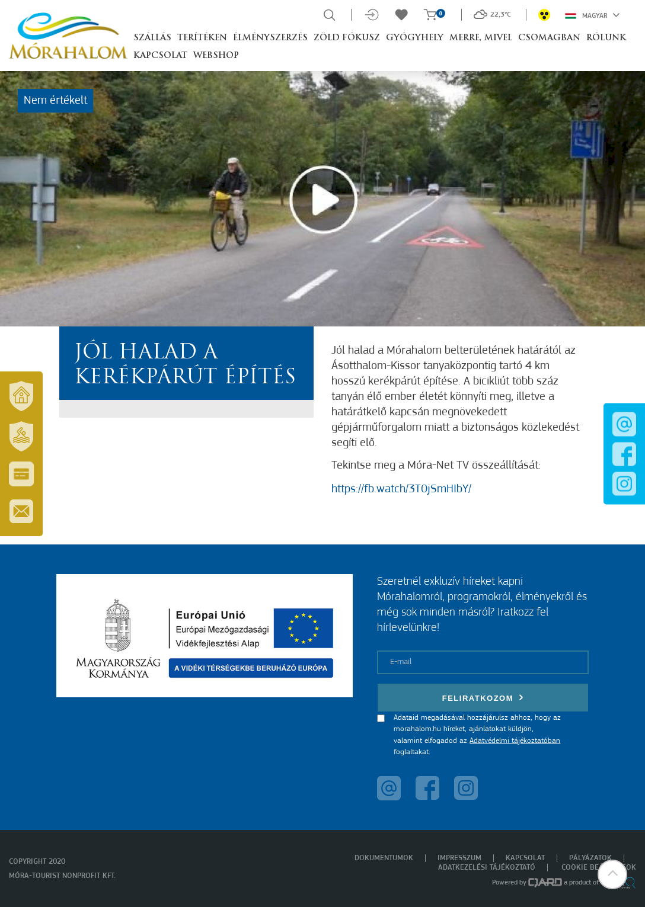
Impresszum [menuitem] (459, 858)
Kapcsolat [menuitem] (525, 858)
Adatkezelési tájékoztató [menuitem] (486, 867)
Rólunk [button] (606, 38)
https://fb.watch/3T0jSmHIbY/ (401, 489)
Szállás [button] (152, 38)
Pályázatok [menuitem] (590, 858)
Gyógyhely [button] (414, 38)
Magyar (592, 15)
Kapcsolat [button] (160, 56)
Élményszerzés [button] (270, 38)
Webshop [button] (216, 56)
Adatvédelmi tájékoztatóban (515, 741)
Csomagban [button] (549, 38)
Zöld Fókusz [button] (347, 38)
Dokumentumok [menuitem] (384, 858)
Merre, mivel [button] (480, 38)
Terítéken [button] (202, 38)
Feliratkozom (483, 698)
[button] (612, 874)
